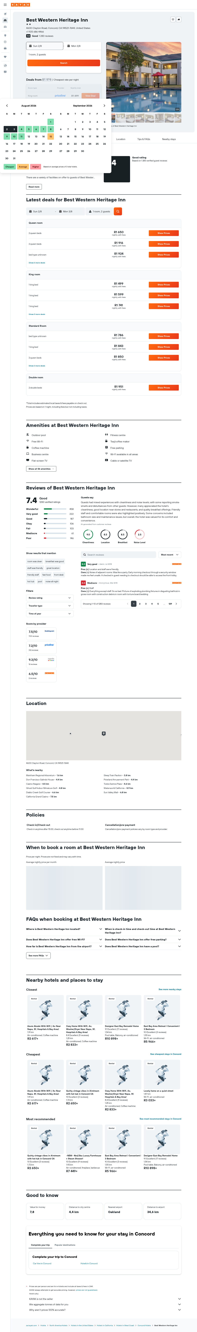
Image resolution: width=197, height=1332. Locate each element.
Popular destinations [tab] (65, 1245)
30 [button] (49, 110)
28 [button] (86, 103)
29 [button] (93, 103)
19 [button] (71, 96)
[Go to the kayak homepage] (20, 5)
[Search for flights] (5, 14)
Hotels (43, 1325)
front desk (59, 574)
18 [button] (64, 96)
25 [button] (64, 103)
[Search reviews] (121, 555)
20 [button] (78, 96)
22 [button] (93, 96)
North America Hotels (58, 1325)
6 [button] (79, 81)
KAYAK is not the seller (105, 1299)
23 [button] (49, 103)
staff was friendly (35, 568)
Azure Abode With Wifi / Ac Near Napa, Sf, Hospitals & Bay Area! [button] (44, 1027)
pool (40, 581)
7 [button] (86, 81)
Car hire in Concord (42, 1263)
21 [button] (86, 96)
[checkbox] (41, 633)
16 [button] (50, 96)
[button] (5, 4)
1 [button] (93, 74)
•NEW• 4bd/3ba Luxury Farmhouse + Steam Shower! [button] (83, 1157)
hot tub (30, 581)
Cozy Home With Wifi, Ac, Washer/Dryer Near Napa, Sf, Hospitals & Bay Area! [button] (80, 1029)
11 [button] (64, 88)
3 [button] (57, 81)
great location (53, 568)
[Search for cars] (5, 27)
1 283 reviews (46, 35)
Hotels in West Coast (125, 1325)
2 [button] (49, 81)
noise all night (52, 581)
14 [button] (86, 88)
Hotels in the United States (82, 1325)
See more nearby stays (170, 989)
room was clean (34, 561)
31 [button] (57, 110)
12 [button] (71, 88)
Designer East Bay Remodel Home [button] (122, 1026)
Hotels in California (105, 1325)
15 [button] (93, 88)
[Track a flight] (5, 42)
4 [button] (64, 81)
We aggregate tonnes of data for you (105, 1304)
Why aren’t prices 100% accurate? (105, 1310)
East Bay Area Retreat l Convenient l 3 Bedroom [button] (162, 1027)
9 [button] (49, 88)
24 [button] (57, 103)
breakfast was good (55, 561)
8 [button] (93, 81)
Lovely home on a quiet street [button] (158, 1090)
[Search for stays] (5, 20)
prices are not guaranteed (86, 1290)
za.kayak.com (31, 1325)
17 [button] (57, 96)
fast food (46, 574)
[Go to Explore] (5, 35)
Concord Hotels (144, 1325)
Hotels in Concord (89, 1263)
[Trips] (5, 57)
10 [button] (57, 88)
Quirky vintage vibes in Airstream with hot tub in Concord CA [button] (82, 1092)
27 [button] (79, 103)
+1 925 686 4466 (35, 31)
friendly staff (33, 574)
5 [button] (71, 81)
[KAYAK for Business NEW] (5, 48)
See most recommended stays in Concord (160, 1118)
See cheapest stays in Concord (165, 1054)
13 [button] (79, 88)
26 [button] (71, 103)
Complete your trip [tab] (40, 1245)
